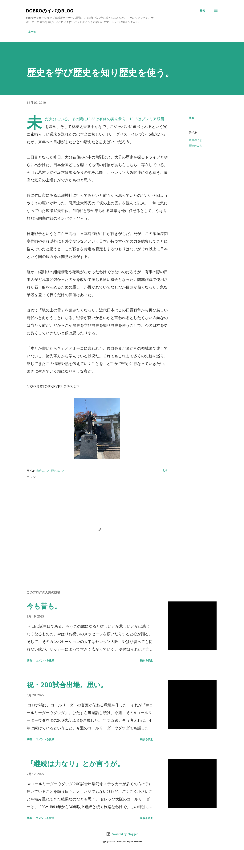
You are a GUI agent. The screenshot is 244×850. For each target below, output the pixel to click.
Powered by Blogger (122, 834)
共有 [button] (191, 118)
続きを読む (146, 660)
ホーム (32, 31)
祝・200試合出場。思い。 (67, 684)
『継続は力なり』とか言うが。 (75, 763)
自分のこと (195, 140)
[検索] (202, 10)
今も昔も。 (44, 606)
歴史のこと (195, 145)
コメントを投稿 (45, 660)
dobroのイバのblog (49, 10)
